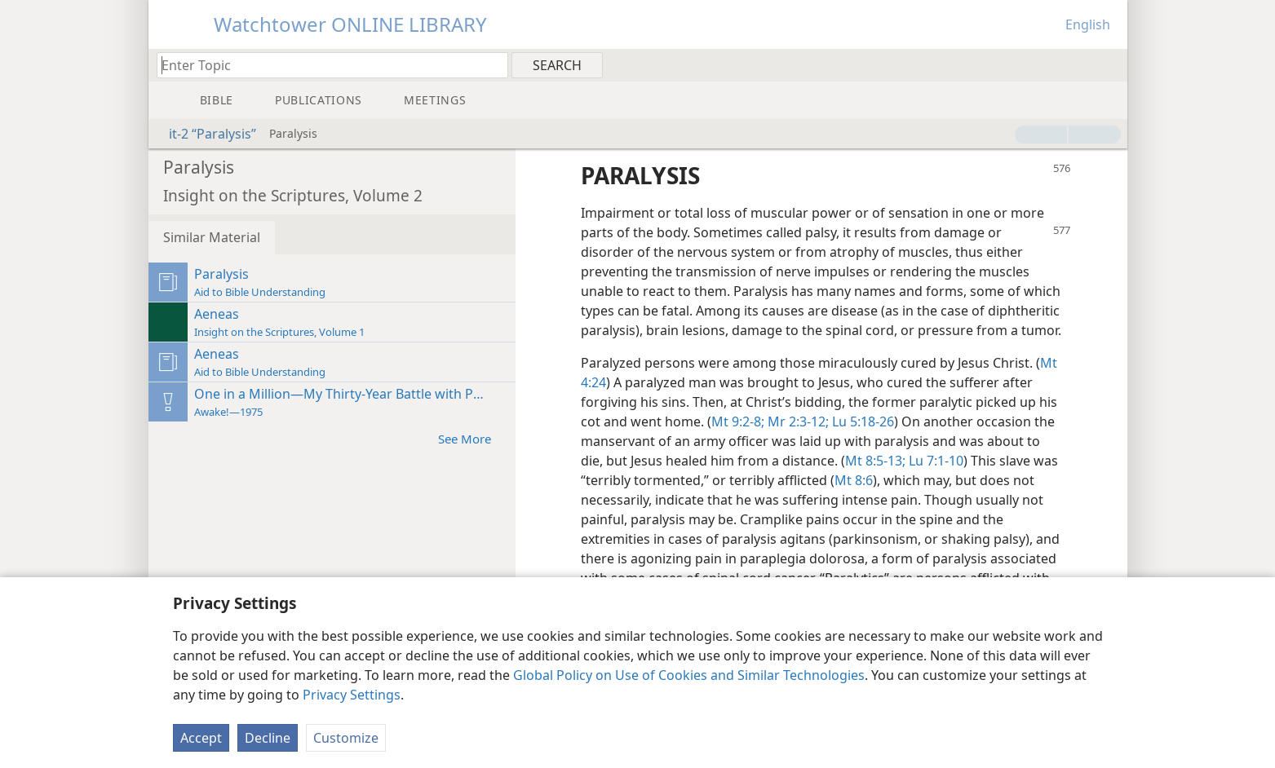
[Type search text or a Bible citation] (325, 65)
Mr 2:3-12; (796, 421)
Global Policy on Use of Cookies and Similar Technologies (689, 675)
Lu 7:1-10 (934, 461)
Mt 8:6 (854, 480)
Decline (267, 738)
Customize (346, 738)
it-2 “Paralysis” (204, 134)
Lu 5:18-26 (861, 421)
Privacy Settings (352, 695)
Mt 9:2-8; (737, 421)
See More (472, 438)
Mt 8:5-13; (875, 461)
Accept (201, 738)
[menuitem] (1109, 64)
